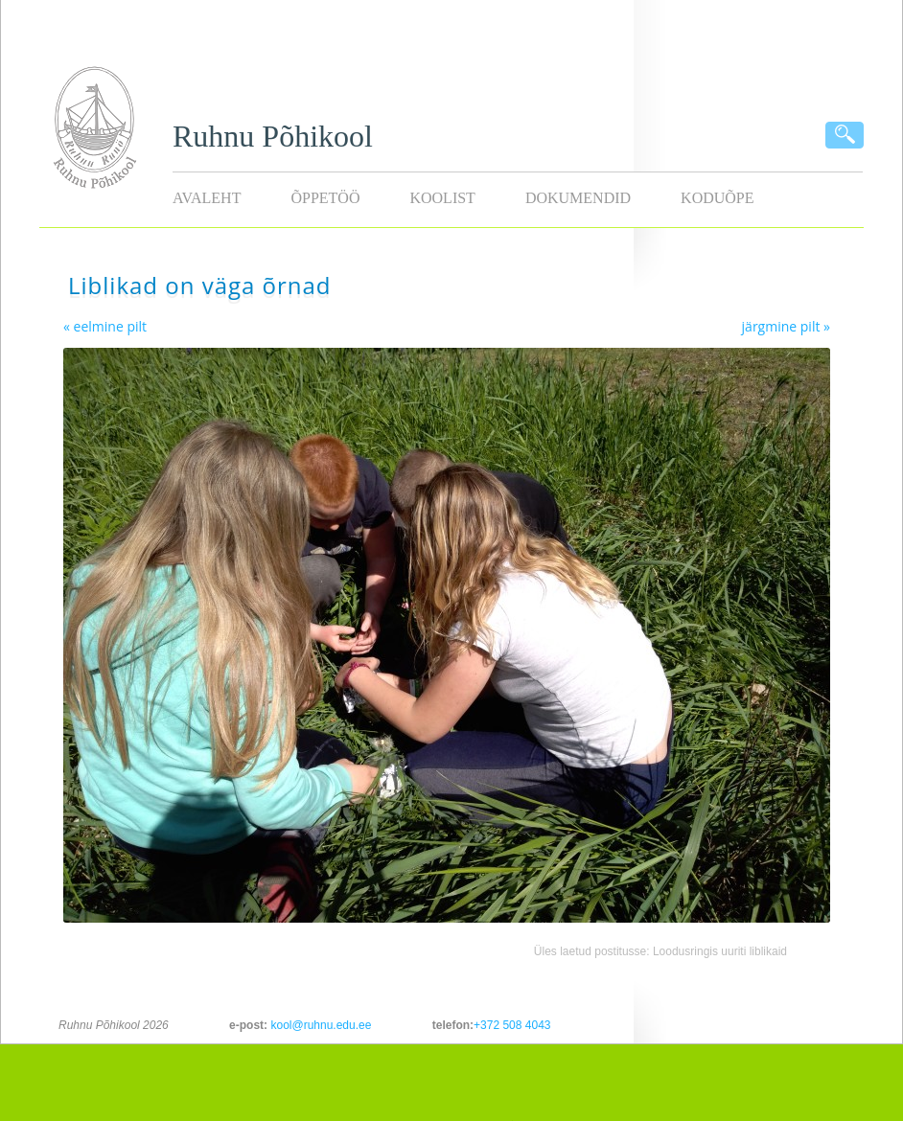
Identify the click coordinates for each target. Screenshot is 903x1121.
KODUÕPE (717, 198)
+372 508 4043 (512, 1025)
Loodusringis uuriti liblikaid (720, 951)
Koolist (442, 198)
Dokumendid (578, 198)
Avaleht (207, 198)
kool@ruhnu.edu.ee (320, 1025)
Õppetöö (324, 198)
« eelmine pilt (105, 326)
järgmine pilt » (786, 326)
